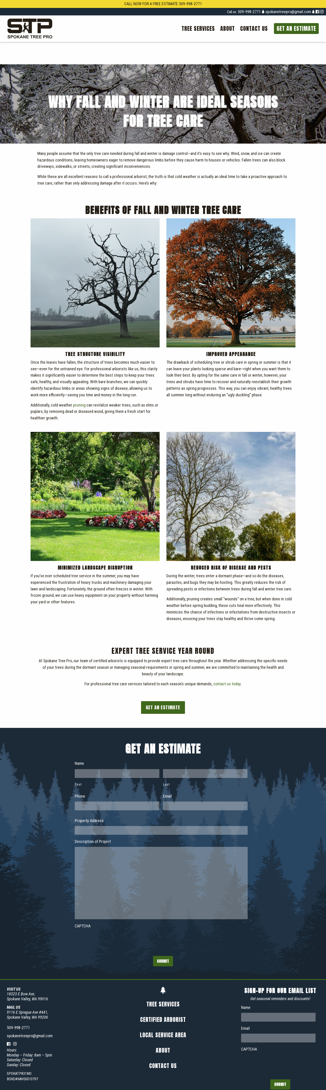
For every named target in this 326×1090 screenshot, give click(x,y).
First (78, 762)
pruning (79, 382)
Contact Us (254, 28)
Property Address (89, 798)
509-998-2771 (250, 11)
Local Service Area (163, 1012)
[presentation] (109, 917)
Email (167, 774)
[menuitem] (198, 28)
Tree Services (198, 28)
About (227, 28)
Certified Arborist (163, 997)
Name (79, 741)
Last (166, 762)
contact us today (227, 661)
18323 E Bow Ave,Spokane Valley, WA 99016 (27, 974)
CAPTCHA (83, 903)
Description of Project (93, 819)
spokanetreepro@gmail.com (288, 11)
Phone (80, 774)
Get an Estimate (296, 28)
